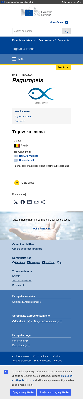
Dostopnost (18, 285)
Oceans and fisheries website (27, 249)
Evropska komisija (21, 40)
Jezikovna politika (21, 356)
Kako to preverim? (72, 2)
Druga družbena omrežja (46, 321)
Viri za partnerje (41, 356)
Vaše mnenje (41, 228)
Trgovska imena (46, 40)
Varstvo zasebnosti (21, 280)
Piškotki (56, 356)
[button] (16, 202)
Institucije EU (19, 340)
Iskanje (66, 31)
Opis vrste (20, 121)
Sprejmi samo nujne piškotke (54, 392)
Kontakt (16, 276)
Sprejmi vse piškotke (23, 392)
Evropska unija (19, 345)
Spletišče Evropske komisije (26, 302)
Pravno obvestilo (42, 360)
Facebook (18, 321)
